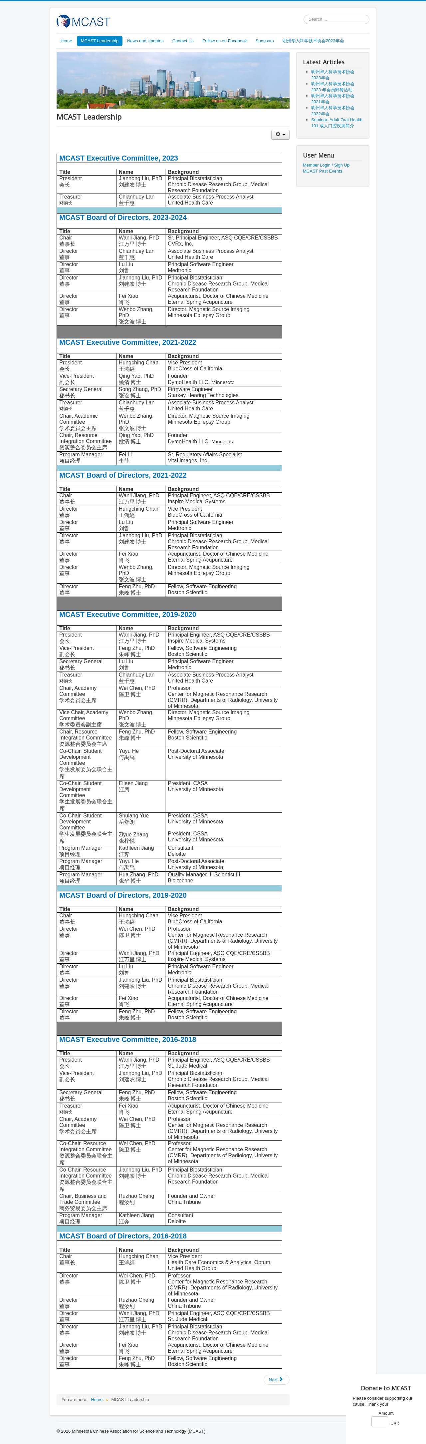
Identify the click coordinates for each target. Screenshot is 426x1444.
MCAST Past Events (322, 171)
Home (66, 40)
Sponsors (265, 40)
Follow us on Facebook (224, 40)
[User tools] (280, 135)
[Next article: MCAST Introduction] (277, 1380)
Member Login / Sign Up (326, 165)
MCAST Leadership (99, 40)
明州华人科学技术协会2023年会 (313, 40)
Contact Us (183, 40)
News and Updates (145, 40)
